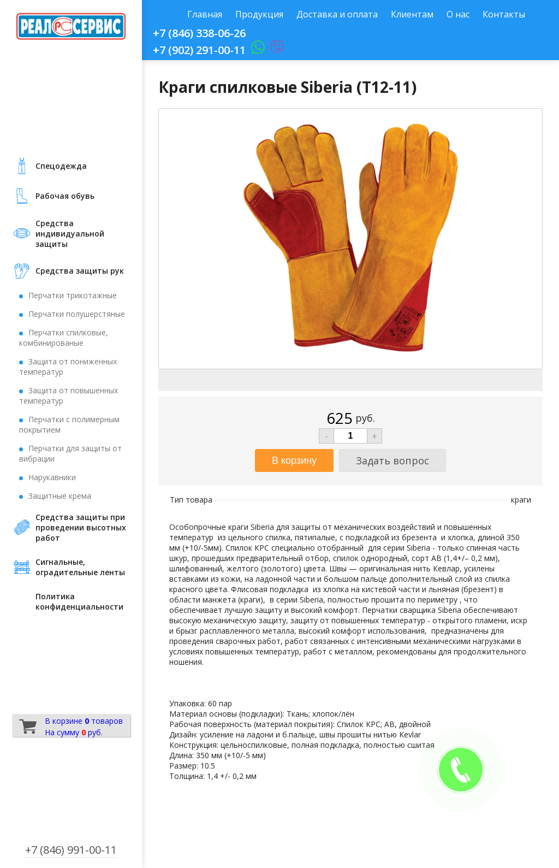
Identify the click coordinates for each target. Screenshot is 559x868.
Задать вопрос (392, 460)
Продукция (259, 14)
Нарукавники (52, 477)
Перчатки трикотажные (72, 295)
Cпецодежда (61, 166)
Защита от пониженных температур (68, 366)
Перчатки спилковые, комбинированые (63, 337)
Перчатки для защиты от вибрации (70, 453)
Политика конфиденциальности (79, 601)
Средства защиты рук (79, 270)
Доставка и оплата (337, 14)
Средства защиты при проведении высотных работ (80, 527)
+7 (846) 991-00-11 (71, 849)
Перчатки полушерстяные (76, 314)
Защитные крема (59, 496)
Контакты (504, 14)
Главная (204, 14)
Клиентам (412, 14)
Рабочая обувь (64, 196)
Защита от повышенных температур (68, 395)
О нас (458, 14)
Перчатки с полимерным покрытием (69, 424)
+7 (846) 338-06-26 (199, 33)
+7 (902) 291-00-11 (199, 50)
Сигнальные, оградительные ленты (80, 567)
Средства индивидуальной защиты (69, 233)
